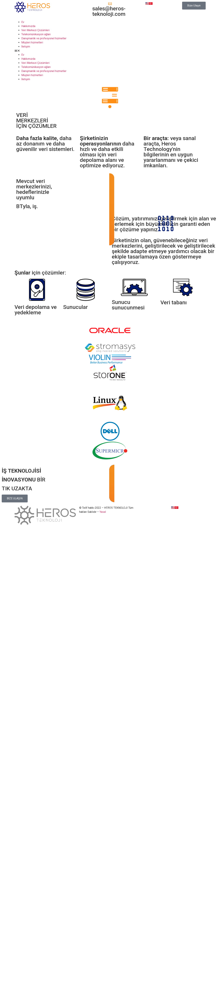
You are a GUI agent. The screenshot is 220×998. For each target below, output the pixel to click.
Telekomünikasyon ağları (36, 34)
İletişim (25, 46)
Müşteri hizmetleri (32, 42)
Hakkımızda (28, 26)
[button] (194, 6)
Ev (22, 22)
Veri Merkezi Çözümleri (35, 30)
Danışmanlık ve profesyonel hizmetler (43, 38)
